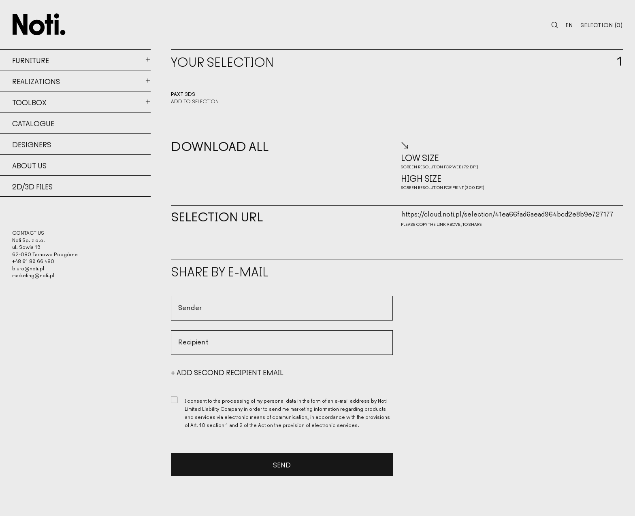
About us (29, 165)
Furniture (30, 60)
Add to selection (195, 101)
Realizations (36, 81)
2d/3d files (32, 186)
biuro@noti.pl (28, 268)
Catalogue (33, 123)
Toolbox (29, 102)
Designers (31, 144)
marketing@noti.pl (33, 275)
